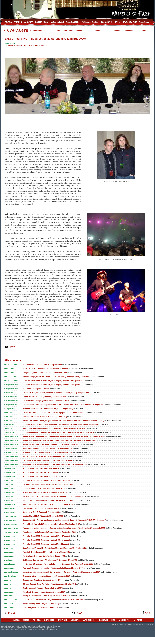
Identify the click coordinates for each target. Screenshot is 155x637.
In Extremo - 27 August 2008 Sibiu (36, 389)
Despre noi (124, 620)
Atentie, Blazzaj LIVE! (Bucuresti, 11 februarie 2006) (43, 516)
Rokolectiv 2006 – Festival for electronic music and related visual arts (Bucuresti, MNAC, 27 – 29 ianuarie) (64, 520)
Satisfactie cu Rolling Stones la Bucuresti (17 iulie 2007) (45, 417)
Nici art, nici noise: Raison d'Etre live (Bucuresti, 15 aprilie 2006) (48, 504)
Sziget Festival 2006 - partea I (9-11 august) (40, 476)
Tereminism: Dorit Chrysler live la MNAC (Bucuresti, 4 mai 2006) (48, 500)
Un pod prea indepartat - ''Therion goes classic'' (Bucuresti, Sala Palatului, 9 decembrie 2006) (59, 440)
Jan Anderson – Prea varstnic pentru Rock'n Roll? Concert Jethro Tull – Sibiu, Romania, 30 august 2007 (63, 405)
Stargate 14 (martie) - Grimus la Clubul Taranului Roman (45, 373)
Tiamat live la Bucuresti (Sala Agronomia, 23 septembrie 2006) (47, 460)
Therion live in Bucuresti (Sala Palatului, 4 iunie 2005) (44, 556)
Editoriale (49, 620)
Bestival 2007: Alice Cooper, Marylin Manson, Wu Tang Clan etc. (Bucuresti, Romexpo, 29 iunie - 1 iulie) (63, 421)
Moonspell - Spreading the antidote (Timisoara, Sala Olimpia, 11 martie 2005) (53, 568)
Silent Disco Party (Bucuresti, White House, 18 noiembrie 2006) (47, 448)
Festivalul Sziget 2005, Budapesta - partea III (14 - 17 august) (46, 536)
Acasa (16, 620)
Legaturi (103, 620)
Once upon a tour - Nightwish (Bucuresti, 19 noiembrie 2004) (46, 576)
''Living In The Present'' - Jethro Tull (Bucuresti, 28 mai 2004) (46, 596)
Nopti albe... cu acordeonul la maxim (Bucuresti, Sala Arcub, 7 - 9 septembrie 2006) (55, 464)
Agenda (37, 620)
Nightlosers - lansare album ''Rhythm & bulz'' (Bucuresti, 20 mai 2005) (50, 560)
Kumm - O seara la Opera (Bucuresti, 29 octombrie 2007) (45, 397)
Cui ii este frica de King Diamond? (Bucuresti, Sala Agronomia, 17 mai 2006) (53, 496)
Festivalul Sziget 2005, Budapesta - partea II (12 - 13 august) (46, 540)
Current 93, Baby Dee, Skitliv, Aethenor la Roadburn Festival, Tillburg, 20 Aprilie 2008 (56, 393)
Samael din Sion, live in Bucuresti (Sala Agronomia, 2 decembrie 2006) (50, 444)
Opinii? (12, 346)
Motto (26, 620)
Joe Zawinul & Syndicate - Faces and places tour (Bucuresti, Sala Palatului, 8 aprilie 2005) (58, 564)
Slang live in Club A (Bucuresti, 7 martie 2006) (41, 512)
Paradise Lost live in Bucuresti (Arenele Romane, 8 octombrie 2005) (49, 532)
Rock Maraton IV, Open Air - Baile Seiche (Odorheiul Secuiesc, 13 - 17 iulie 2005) (54, 548)
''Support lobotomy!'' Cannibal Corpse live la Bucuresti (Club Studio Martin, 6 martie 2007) (58, 432)
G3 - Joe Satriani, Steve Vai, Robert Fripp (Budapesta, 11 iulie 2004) (49, 584)
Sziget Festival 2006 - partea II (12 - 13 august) (41, 472)
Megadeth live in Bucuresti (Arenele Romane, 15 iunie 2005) (46, 552)
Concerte (75, 620)
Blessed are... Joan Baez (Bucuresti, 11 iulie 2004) (42, 580)
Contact (138, 620)
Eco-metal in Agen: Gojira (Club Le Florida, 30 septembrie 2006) (48, 452)
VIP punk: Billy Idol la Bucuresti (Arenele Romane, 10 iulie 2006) (48, 484)
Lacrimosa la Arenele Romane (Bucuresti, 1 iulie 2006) (44, 488)
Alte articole (89, 620)
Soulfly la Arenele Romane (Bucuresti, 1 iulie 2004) (43, 588)
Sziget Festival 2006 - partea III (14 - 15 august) (41, 468)
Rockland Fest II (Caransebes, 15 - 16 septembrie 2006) (44, 456)
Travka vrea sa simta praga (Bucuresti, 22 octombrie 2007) (46, 401)
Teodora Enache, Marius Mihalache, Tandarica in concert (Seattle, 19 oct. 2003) (54, 600)
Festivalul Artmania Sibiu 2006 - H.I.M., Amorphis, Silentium (46, 480)
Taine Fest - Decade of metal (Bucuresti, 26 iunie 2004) (44, 592)
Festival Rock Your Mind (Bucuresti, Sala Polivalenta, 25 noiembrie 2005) (51, 524)
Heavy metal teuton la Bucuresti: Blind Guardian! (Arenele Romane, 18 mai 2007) (54, 428)
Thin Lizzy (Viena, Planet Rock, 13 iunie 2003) (40, 608)
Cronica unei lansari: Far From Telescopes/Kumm (42, 365)
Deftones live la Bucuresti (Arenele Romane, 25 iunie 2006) (46, 492)
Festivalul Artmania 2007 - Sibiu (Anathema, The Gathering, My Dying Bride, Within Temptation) (60, 424)
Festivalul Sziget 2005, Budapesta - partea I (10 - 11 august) (46, 544)
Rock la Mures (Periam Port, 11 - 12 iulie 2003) (41, 604)
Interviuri (62, 620)
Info (113, 620)
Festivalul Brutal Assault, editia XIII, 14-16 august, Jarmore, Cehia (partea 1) (52, 385)
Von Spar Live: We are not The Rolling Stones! (41, 508)
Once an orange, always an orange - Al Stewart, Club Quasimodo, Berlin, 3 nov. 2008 (56, 377)
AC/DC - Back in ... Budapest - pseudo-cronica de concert (45, 369)
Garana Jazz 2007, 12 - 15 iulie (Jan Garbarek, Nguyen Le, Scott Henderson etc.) (54, 413)
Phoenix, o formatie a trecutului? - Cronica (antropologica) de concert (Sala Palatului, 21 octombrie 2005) (64, 528)
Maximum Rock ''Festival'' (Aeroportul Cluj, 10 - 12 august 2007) (48, 409)
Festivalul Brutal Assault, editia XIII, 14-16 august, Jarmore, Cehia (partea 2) (52, 381)
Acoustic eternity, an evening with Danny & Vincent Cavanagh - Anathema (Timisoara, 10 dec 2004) (62, 572)
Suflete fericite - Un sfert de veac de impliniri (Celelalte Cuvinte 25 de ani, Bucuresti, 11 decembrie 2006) (64, 436)
